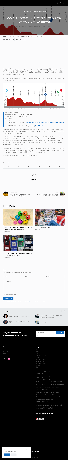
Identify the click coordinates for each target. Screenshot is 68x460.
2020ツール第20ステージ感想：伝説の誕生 (19, 316)
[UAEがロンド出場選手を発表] (50, 217)
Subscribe (60, 332)
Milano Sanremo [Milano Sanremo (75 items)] (56, 392)
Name (6, 276)
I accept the (10, 294)
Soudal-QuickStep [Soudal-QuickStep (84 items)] (40, 399)
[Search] (60, 3)
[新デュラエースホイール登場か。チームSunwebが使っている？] (5, 322)
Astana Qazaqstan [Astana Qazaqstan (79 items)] (57, 379)
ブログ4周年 (44, 322)
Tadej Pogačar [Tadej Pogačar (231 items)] (42, 402)
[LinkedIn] (24, 39)
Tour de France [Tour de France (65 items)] (57, 402)
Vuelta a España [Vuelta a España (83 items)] (39, 408)
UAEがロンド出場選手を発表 (42, 227)
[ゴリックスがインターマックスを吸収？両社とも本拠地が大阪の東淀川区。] (37, 316)
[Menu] (64, 3)
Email (27, 276)
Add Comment (8, 281)
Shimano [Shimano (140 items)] (60, 397)
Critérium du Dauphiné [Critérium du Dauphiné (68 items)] (46, 381)
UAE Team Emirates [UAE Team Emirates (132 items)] (48, 405)
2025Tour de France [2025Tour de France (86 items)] (47, 379)
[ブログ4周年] (37, 322)
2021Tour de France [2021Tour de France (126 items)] (42, 374)
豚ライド (38, 367)
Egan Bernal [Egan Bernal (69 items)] (47, 384)
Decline (13, 454)
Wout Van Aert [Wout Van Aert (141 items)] (48, 408)
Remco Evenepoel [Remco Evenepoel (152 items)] (42, 397)
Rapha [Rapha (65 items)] (59, 394)
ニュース (44, 11)
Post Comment (8, 298)
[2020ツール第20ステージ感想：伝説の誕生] (5, 316)
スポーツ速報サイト (41, 413)
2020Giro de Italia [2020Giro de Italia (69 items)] (39, 371)
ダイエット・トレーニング (43, 355)
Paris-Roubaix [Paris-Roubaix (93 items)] (48, 394)
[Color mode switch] (57, 3)
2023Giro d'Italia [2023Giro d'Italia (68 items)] (55, 376)
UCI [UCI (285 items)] (60, 405)
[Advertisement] (34, 56)
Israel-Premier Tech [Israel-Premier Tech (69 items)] (39, 387)
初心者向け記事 (40, 361)
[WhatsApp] (49, 167)
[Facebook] (13, 39)
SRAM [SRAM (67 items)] (52, 399)
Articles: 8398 (34, 183)
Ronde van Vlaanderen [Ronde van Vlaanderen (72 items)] (52, 397)
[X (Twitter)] (17, 39)
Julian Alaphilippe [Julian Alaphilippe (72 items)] (47, 387)
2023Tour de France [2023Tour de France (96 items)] (41, 378)
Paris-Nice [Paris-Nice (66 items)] (42, 394)
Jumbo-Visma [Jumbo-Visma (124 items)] (55, 387)
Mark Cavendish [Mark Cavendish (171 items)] (42, 390)
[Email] (59, 167)
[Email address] (46, 332)
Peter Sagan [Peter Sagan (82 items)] (54, 394)
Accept (6, 454)
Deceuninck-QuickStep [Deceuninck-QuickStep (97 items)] (56, 381)
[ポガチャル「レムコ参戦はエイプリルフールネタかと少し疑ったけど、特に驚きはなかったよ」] (18, 217)
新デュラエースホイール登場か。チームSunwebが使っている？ (20, 322)
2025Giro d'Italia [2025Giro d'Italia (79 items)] (39, 379)
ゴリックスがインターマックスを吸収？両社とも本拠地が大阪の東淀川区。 (52, 316)
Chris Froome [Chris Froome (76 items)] (38, 381)
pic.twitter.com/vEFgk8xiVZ (57, 122)
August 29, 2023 (39, 126)
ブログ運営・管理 (40, 359)
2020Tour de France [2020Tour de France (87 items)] (47, 371)
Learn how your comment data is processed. (35, 301)
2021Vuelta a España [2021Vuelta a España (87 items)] (53, 374)
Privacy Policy (13, 294)
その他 (37, 351)
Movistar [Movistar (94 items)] (38, 394)
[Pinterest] (20, 39)
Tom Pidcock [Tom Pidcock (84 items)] (51, 402)
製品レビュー (39, 365)
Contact (5, 353)
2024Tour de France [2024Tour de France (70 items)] (57, 378)
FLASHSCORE (51, 413)
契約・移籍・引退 (40, 363)
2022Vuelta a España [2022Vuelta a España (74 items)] (47, 376)
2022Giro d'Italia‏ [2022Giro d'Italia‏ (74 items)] (39, 376)
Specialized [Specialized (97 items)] (47, 399)
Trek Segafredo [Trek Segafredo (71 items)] (39, 405)
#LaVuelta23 (41, 122)
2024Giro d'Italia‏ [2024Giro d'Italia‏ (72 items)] (49, 378)
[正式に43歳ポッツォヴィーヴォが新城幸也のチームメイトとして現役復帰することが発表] (18, 243)
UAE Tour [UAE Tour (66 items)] (56, 405)
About (4, 350)
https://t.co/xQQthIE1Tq (32, 122)
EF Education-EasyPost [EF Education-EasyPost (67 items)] (40, 384)
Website (48, 276)
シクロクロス (39, 353)
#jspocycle (47, 122)
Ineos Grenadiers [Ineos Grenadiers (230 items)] (57, 384)
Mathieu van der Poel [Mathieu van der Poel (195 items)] (44, 392)
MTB (37, 350)
